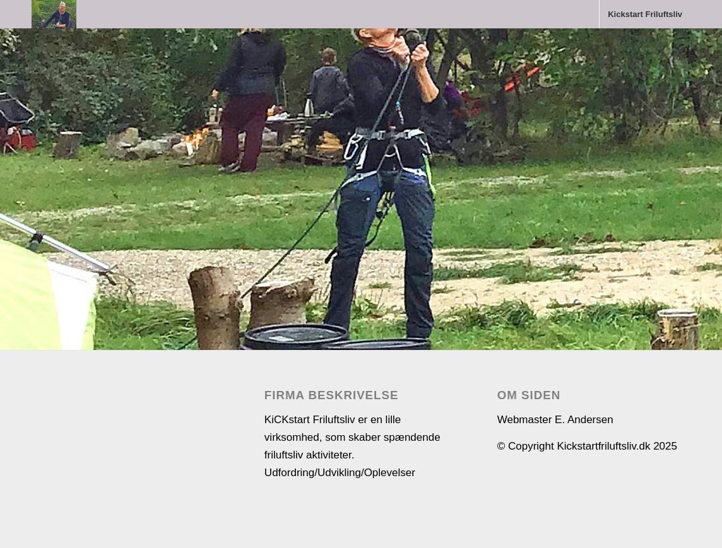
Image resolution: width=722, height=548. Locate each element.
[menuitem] (644, 14)
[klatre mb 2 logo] (54, 14)
